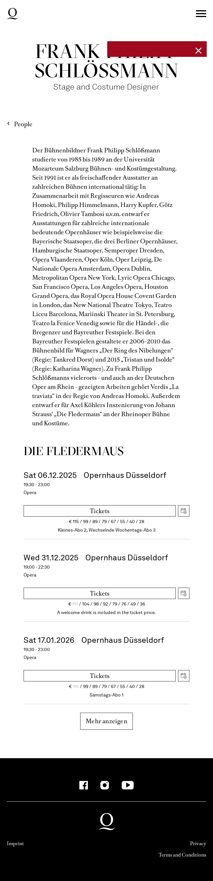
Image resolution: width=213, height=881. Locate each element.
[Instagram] (104, 785)
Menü (201, 13)
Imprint (15, 843)
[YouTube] (127, 785)
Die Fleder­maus (74, 450)
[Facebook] (83, 785)
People (23, 124)
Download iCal (183, 511)
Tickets (99, 511)
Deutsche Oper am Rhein (12, 13)
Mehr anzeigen (106, 721)
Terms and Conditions (182, 854)
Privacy (198, 843)
